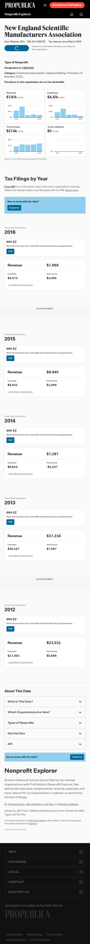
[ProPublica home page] (27, 914)
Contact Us (14, 207)
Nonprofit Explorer (17, 14)
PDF (10, 251)
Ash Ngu (48, 804)
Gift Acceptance (40, 939)
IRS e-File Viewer (37, 820)
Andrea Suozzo (16, 804)
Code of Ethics (14, 934)
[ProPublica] (20, 5)
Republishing (34, 934)
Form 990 (9, 186)
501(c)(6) (28, 67)
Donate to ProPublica (67, 5)
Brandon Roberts (68, 804)
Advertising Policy (15, 939)
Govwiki (33, 823)
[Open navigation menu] (45, 5)
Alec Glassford (34, 804)
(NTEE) (19, 76)
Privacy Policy (55, 934)
